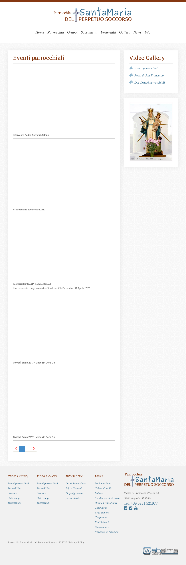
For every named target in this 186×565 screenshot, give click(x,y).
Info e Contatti (74, 488)
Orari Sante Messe (76, 483)
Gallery (124, 32)
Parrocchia (55, 32)
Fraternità (108, 32)
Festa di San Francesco (149, 75)
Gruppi (72, 32)
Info (147, 32)
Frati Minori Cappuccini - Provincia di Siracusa (106, 527)
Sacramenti (89, 32)
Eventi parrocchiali (146, 68)
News (137, 32)
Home (39, 32)
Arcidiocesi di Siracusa (107, 498)
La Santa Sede (102, 483)
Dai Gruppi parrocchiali (149, 82)
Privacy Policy (76, 542)
